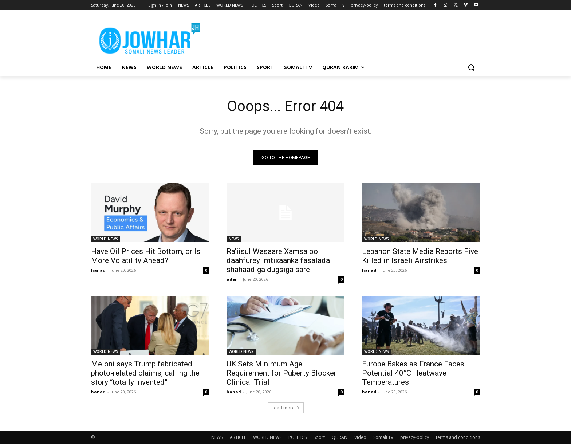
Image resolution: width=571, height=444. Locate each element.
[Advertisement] (340, 36)
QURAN (339, 437)
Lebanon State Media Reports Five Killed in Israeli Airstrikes (420, 256)
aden (232, 279)
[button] (471, 67)
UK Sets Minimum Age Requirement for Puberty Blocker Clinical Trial (281, 372)
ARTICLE (238, 437)
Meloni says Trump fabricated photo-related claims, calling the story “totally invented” (145, 372)
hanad (98, 270)
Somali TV (383, 437)
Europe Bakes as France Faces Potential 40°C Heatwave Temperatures (413, 372)
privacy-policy (414, 437)
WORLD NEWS (105, 238)
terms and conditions (458, 437)
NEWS (234, 238)
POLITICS (297, 437)
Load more (286, 408)
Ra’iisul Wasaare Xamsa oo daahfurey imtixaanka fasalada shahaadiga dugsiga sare (278, 260)
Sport (319, 437)
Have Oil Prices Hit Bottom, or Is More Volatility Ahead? (145, 256)
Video (360, 437)
